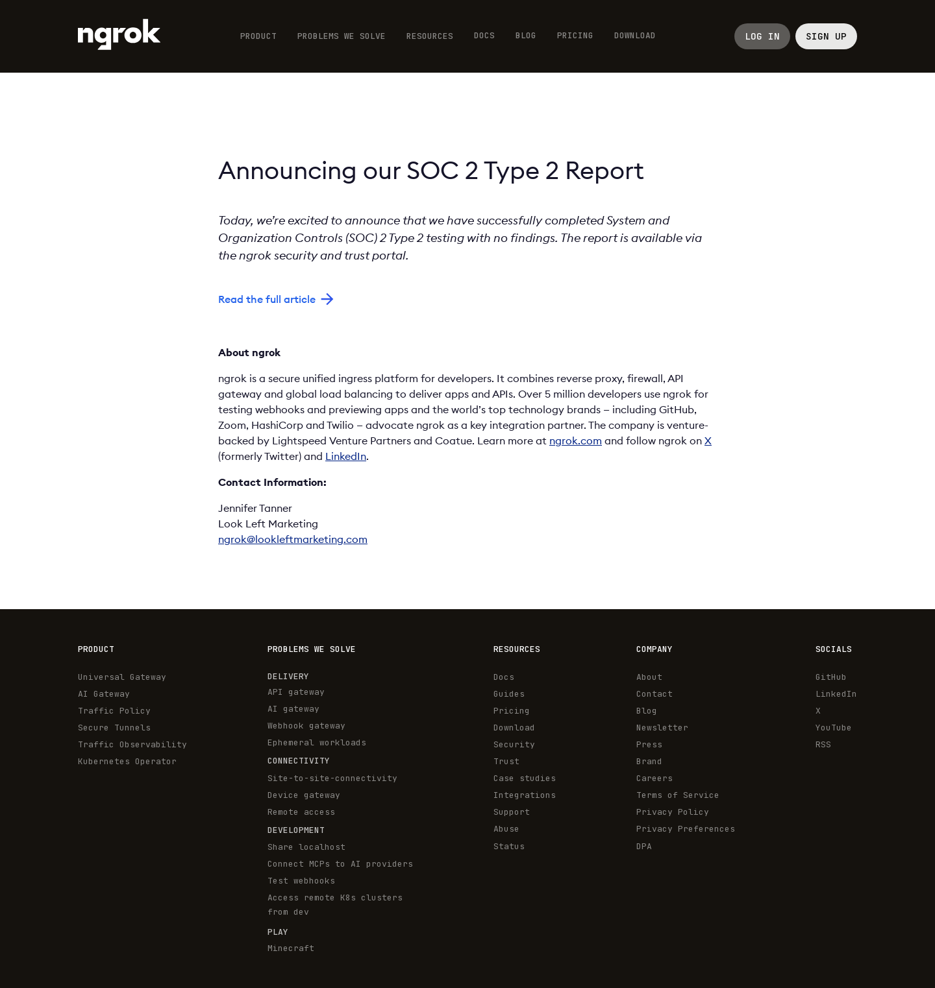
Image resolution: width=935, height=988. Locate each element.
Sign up (826, 36)
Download (635, 35)
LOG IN (762, 36)
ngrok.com (575, 440)
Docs (484, 35)
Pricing (575, 35)
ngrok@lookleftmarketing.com (293, 539)
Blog (526, 35)
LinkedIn (345, 456)
